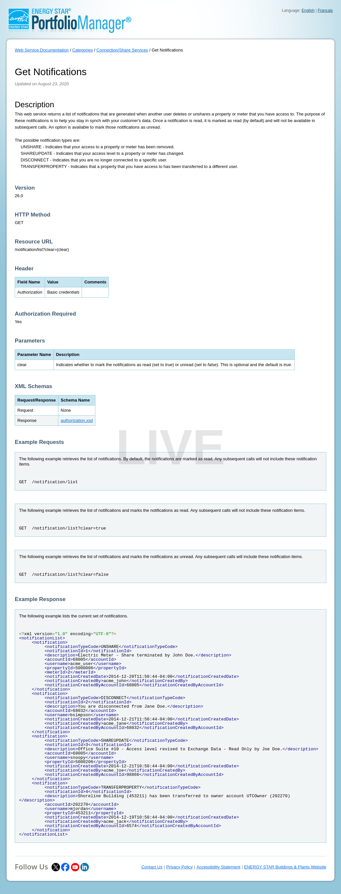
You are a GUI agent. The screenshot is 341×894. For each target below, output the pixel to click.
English (308, 10)
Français (325, 10)
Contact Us (151, 866)
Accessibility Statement (218, 866)
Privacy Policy (179, 866)
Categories (82, 50)
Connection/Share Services (122, 50)
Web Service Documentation (42, 50)
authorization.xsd (77, 420)
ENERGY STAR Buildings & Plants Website (285, 866)
